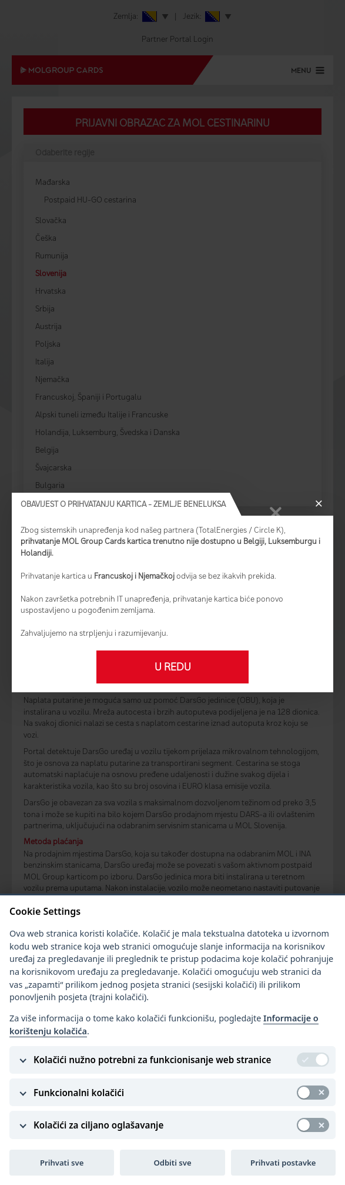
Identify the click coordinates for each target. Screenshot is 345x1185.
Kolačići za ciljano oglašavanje (98, 1125)
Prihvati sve (61, 1162)
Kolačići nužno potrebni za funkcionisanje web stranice (152, 1059)
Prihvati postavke (283, 1162)
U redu (173, 667)
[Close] (318, 504)
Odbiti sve (172, 1162)
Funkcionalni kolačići (79, 1092)
